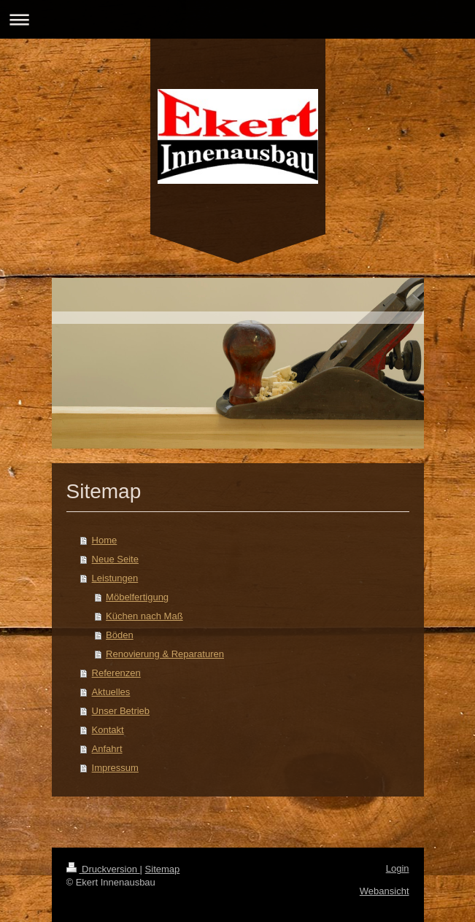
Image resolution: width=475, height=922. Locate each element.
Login (397, 868)
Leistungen (115, 578)
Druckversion (103, 869)
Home (104, 540)
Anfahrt (107, 748)
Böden (120, 634)
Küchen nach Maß (144, 616)
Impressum (115, 767)
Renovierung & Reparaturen (165, 653)
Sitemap (162, 869)
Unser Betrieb (121, 710)
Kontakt (108, 729)
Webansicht (384, 891)
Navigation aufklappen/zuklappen (237, 19)
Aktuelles (111, 691)
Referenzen (116, 672)
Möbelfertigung (137, 597)
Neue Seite (115, 559)
